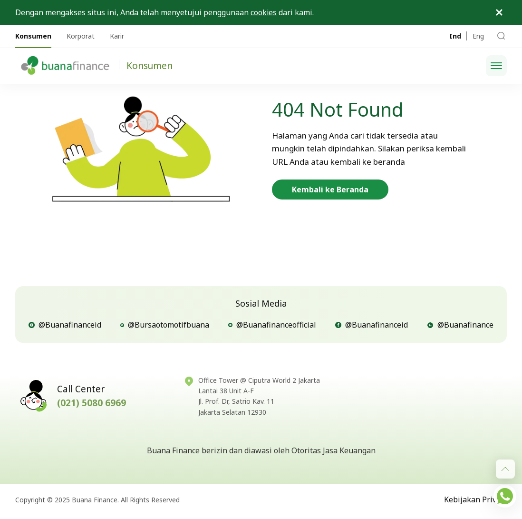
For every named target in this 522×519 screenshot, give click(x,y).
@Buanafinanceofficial (272, 324)
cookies (264, 12)
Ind (455, 35)
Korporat (81, 35)
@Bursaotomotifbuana (164, 324)
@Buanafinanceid (65, 324)
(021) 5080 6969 (91, 403)
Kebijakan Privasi (475, 499)
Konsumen (33, 35)
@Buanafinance (460, 324)
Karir (117, 35)
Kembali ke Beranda (330, 189)
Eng (478, 35)
